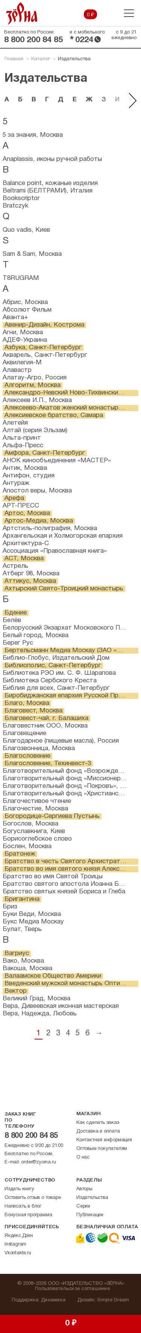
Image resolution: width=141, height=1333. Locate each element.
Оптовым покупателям (101, 1149)
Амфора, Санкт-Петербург (45, 453)
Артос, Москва (27, 513)
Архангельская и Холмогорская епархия (63, 536)
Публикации (89, 1215)
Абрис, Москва (25, 302)
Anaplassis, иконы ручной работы (52, 159)
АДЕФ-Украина (25, 340)
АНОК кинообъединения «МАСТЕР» (57, 460)
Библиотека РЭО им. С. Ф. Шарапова (59, 673)
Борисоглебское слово (37, 839)
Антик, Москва (25, 468)
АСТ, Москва (24, 558)
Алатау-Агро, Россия (35, 378)
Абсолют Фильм (27, 310)
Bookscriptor (21, 198)
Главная (14, 59)
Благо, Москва (27, 703)
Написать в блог (23, 1206)
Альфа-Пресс (23, 445)
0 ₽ (90, 15)
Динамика (53, 1300)
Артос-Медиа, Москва (39, 521)
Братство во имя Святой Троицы (53, 876)
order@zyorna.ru (38, 1162)
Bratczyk (15, 206)
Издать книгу (19, 1189)
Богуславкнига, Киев (34, 831)
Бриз (10, 907)
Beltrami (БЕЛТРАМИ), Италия (47, 191)
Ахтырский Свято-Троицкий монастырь (64, 589)
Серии (83, 1206)
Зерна (22, 13)
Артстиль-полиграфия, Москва (50, 528)
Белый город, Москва (35, 635)
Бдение (16, 613)
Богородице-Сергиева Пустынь (52, 816)
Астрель (15, 566)
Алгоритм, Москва (33, 385)
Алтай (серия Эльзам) (35, 430)
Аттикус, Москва (30, 581)
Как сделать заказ (97, 1123)
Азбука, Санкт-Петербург (43, 347)
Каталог (40, 59)
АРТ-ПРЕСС (21, 506)
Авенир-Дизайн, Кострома (44, 325)
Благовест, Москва (33, 711)
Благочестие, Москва (35, 809)
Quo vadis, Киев (26, 230)
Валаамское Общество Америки (53, 976)
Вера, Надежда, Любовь (40, 1014)
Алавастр (17, 370)
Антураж (16, 483)
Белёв (12, 620)
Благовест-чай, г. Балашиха (46, 718)
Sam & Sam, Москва (32, 254)
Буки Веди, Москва (32, 914)
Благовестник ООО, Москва (45, 726)
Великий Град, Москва (36, 998)
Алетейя (15, 423)
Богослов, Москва (30, 824)
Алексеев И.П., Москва (37, 400)
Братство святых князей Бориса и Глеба (64, 891)
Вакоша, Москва (27, 968)
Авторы (84, 1189)
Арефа (14, 498)
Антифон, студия (29, 475)
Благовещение (24, 733)
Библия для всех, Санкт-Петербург (56, 688)
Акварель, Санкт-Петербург (45, 355)
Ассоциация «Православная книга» (55, 551)
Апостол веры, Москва (37, 491)
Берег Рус (18, 643)
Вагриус (17, 953)
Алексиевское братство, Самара (54, 415)
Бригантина (22, 899)
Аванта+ (15, 317)
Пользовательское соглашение (72, 1289)
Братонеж (20, 854)
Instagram (15, 1244)
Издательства (92, 1197)
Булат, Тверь (22, 929)
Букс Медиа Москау (33, 922)
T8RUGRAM (21, 278)
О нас (82, 1157)
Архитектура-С (26, 543)
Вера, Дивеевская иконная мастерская (61, 1006)
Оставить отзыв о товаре (33, 1197)
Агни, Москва (23, 332)
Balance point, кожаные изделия (50, 183)
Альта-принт (22, 438)
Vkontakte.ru (18, 1253)
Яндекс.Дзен (19, 1236)
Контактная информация (104, 1140)
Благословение (27, 756)
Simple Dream (113, 1300)
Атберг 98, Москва (31, 573)
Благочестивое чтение (37, 801)
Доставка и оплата (98, 1131)
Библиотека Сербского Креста (50, 680)
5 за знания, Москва (33, 135)
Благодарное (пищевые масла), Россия (61, 741)
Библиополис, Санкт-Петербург (53, 665)
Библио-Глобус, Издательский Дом (56, 658)
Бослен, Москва (27, 846)
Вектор (16, 991)
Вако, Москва (23, 961)
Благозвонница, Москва (39, 748)
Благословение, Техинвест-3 (48, 763)
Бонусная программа (28, 1215)
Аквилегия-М (22, 362)
